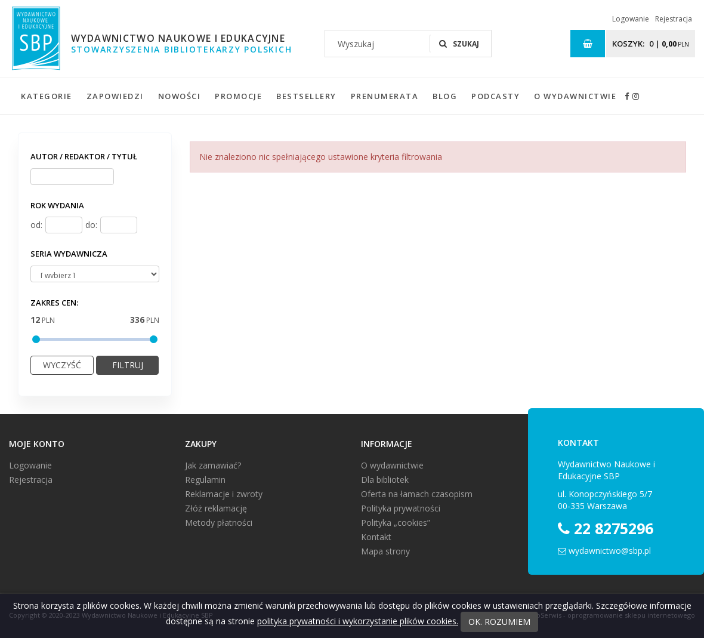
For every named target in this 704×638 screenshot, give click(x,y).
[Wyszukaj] (377, 43)
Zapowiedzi (115, 96)
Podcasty (495, 96)
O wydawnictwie (575, 96)
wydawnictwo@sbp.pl (610, 550)
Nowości (179, 96)
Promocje (238, 96)
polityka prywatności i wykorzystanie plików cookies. (357, 621)
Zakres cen (54, 303)
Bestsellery (306, 96)
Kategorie (46, 96)
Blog (445, 96)
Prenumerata (385, 96)
